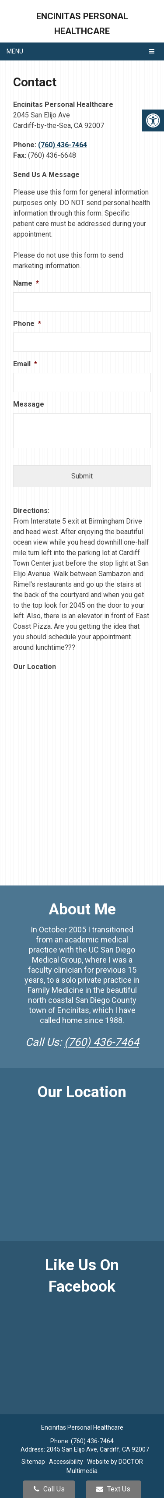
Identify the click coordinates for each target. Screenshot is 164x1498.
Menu (15, 51)
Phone (27, 323)
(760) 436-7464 (62, 145)
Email (25, 364)
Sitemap (33, 1461)
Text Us (113, 1489)
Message (28, 404)
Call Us (49, 1489)
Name (26, 283)
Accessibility (66, 1461)
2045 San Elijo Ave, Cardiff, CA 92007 (97, 1449)
